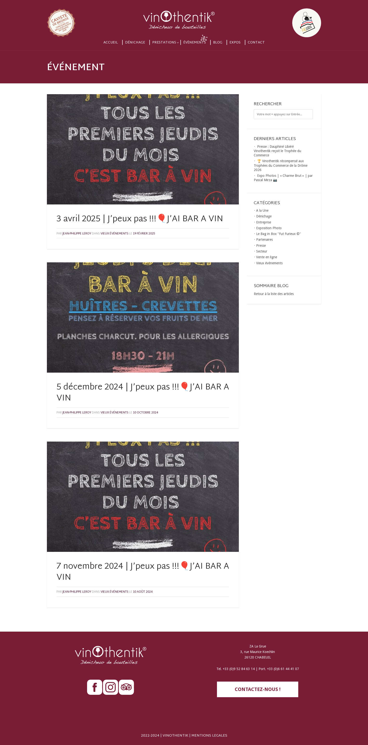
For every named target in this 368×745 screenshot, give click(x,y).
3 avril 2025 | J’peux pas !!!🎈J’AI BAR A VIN (140, 219)
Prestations (164, 43)
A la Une (262, 210)
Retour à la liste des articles (274, 294)
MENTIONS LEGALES (209, 736)
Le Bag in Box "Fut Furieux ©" (278, 234)
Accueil (110, 43)
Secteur (261, 251)
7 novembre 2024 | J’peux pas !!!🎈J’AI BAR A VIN (143, 572)
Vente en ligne (266, 257)
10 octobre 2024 (145, 412)
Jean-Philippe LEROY (77, 233)
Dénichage (135, 43)
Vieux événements (114, 233)
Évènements (194, 43)
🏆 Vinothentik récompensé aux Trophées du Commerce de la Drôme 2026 (280, 165)
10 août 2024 (142, 592)
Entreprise (263, 222)
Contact (256, 43)
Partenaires (264, 239)
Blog (217, 43)
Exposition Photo (269, 228)
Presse (261, 245)
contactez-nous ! (257, 689)
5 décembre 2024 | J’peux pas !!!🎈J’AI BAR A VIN (143, 393)
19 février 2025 (144, 233)
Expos (235, 43)
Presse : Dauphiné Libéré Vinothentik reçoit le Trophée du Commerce (277, 151)
